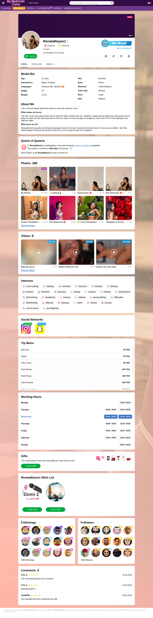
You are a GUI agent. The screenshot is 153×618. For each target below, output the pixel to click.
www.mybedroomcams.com (30, 610)
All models (6, 8)
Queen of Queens (82, 146)
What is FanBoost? (124, 48)
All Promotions (45, 8)
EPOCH (49, 610)
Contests (57, 8)
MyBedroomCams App (73, 8)
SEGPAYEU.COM (60, 610)
